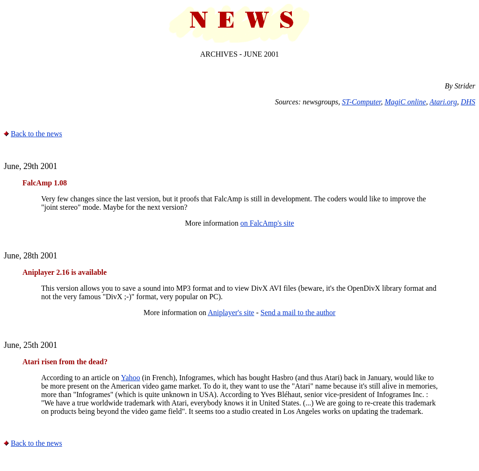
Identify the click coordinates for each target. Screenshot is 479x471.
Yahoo (130, 378)
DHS (468, 102)
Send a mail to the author (298, 312)
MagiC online (405, 102)
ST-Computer (361, 102)
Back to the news (36, 134)
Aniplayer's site (231, 312)
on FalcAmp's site (267, 223)
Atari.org (443, 102)
